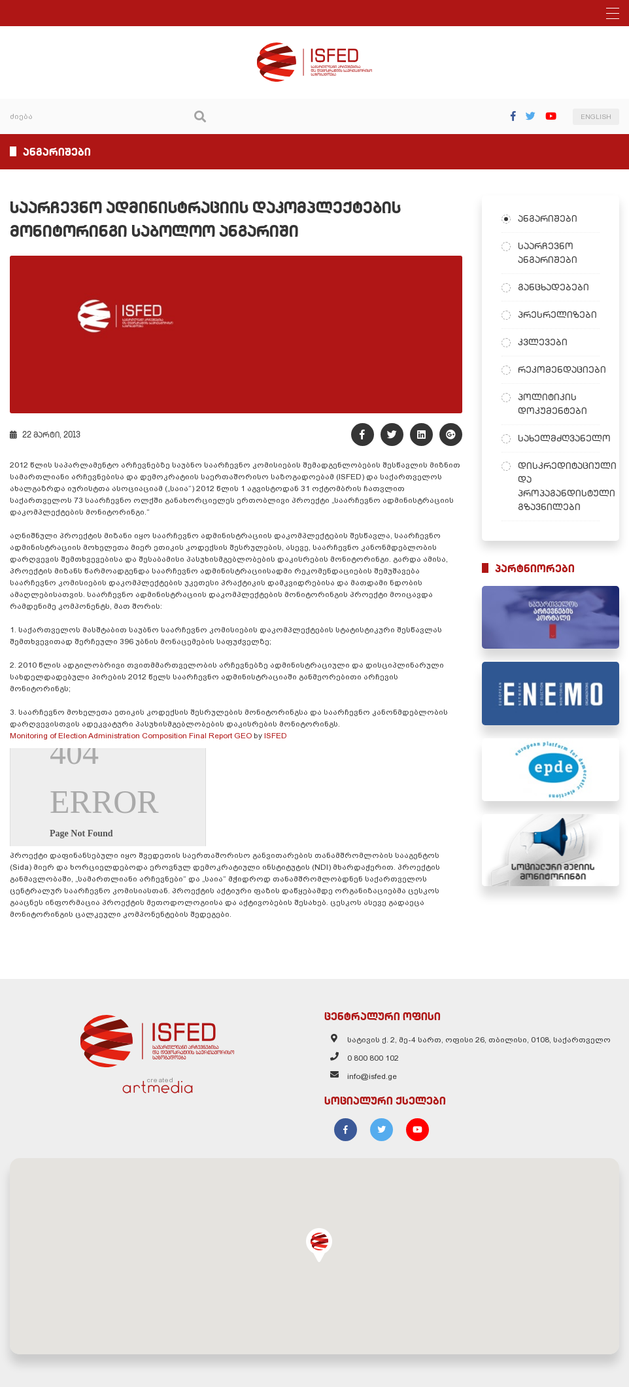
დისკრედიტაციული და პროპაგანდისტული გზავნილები (559, 486)
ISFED (275, 735)
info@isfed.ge (372, 1076)
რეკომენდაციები (559, 369)
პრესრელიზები (557, 314)
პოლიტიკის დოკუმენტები (552, 404)
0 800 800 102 (373, 1058)
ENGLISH (596, 116)
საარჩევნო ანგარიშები (547, 252)
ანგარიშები (547, 218)
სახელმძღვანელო (559, 438)
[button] (319, 1245)
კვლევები (543, 342)
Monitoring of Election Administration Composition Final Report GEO (131, 735)
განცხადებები (553, 287)
